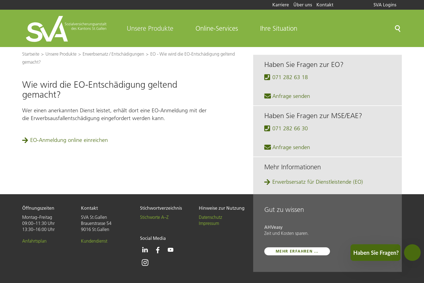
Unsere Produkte (150, 28)
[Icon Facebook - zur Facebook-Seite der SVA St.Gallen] (158, 250)
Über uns (302, 4)
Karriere (280, 4)
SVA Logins (385, 4)
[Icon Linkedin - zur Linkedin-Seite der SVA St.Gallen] (145, 250)
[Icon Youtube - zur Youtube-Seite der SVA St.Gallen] (171, 250)
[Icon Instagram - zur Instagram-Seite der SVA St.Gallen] (145, 263)
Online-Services (217, 28)
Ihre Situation (278, 28)
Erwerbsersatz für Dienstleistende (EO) (317, 181)
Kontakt (324, 4)
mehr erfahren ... (297, 251)
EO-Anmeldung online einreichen (69, 140)
